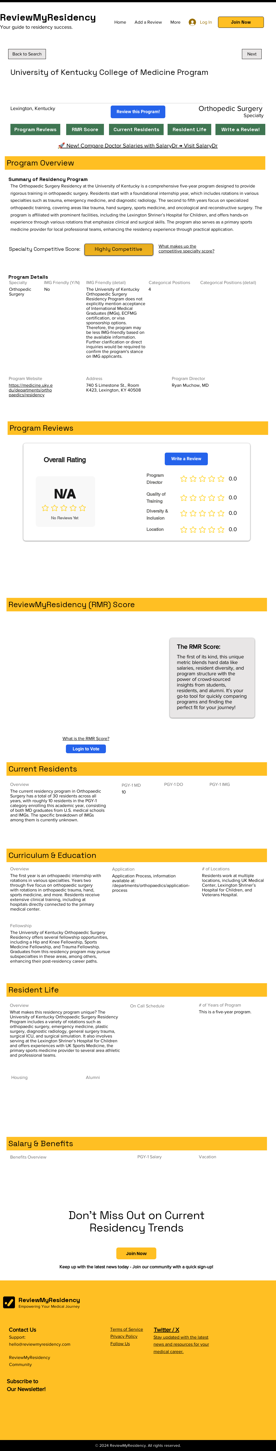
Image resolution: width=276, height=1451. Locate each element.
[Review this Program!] (138, 112)
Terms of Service (126, 1329)
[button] (241, 22)
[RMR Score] (85, 129)
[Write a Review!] (240, 129)
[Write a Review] (186, 459)
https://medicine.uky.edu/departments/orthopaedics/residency (31, 390)
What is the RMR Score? (86, 738)
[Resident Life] (189, 129)
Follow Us (120, 1343)
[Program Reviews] (35, 129)
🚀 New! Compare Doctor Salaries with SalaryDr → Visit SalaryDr (138, 145)
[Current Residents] (136, 129)
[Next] (252, 54)
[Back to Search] (27, 54)
